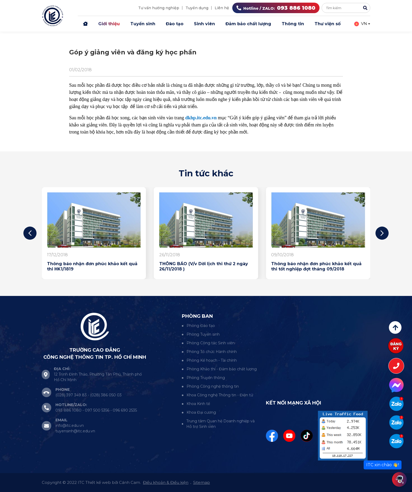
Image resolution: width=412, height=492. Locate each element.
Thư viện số (328, 23)
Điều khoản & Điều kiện (165, 482)
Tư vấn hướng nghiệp (158, 8)
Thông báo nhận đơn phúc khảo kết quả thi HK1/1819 (92, 266)
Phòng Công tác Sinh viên (211, 343)
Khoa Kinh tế (198, 403)
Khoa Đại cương (201, 412)
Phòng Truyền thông (206, 377)
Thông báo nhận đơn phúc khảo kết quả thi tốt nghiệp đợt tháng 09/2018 (316, 266)
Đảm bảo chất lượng (248, 23)
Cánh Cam (129, 482)
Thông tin (293, 23)
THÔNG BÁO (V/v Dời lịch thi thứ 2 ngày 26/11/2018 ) (203, 266)
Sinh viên (204, 23)
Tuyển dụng (197, 8)
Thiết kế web (98, 482)
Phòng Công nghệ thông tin (213, 386)
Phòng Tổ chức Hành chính (212, 351)
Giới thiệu (109, 23)
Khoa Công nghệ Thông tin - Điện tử (220, 395)
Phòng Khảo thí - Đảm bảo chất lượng (222, 369)
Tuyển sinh (142, 23)
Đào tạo (174, 23)
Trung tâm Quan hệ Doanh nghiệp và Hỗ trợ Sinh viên (220, 424)
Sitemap (201, 482)
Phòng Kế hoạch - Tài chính (212, 360)
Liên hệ (222, 8)
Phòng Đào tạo (201, 325)
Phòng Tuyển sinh (203, 334)
